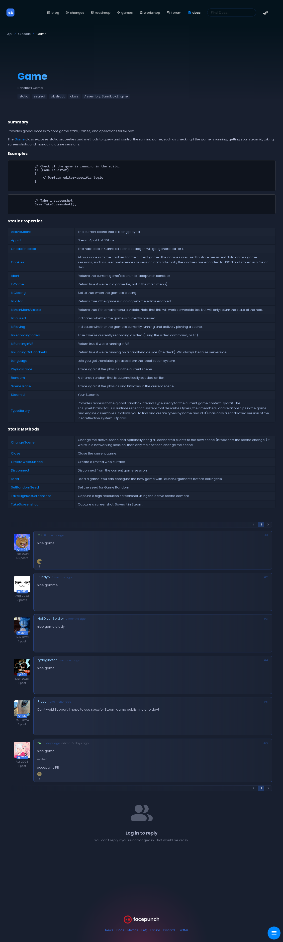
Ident (15, 275)
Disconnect (20, 470)
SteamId (18, 394)
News (109, 930)
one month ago (69, 660)
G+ (40, 535)
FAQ (144, 930)
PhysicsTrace (21, 369)
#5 (266, 701)
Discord (169, 930)
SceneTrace (21, 386)
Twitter (183, 930)
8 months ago (54, 535)
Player (43, 701)
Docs (120, 930)
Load (15, 478)
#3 (266, 618)
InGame (17, 284)
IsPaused (18, 318)
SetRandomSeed (25, 487)
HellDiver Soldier (51, 618)
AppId (16, 240)
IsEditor (17, 301)
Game (19, 139)
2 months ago (76, 618)
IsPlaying (18, 326)
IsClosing (18, 292)
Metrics (132, 930)
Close (15, 453)
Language (19, 360)
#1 (266, 535)
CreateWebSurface (27, 462)
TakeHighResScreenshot (31, 495)
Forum (155, 930)
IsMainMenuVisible (26, 309)
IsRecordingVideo (25, 335)
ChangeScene (23, 442)
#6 (266, 743)
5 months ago (62, 577)
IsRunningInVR (22, 343)
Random (18, 377)
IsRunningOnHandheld (29, 352)
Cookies (17, 262)
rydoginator (47, 660)
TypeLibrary (20, 410)
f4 (39, 743)
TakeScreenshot (24, 504)
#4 (266, 660)
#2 (266, 577)
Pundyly (44, 577)
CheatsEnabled (23, 248)
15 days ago (51, 743)
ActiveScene (21, 231)
